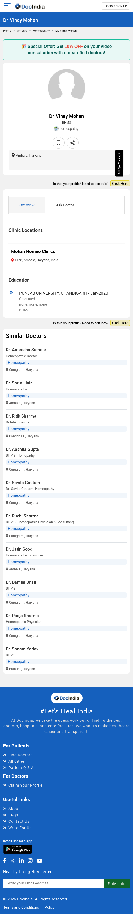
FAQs (13, 814)
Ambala (22, 30)
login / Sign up (116, 6)
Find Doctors (20, 754)
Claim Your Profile (25, 785)
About (14, 808)
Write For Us (20, 827)
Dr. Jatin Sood (19, 549)
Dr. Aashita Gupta (22, 449)
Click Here (120, 183)
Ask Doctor (65, 204)
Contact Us (18, 821)
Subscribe (117, 884)
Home (7, 30)
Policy (49, 907)
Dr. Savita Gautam (23, 482)
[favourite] (59, 143)
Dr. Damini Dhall (21, 582)
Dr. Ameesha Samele (26, 349)
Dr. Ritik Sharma (21, 416)
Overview (27, 204)
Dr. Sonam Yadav (22, 649)
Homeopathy (41, 30)
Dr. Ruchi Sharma (22, 516)
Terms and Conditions (21, 907)
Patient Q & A (21, 767)
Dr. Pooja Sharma (22, 615)
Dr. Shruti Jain (19, 383)
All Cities (16, 761)
